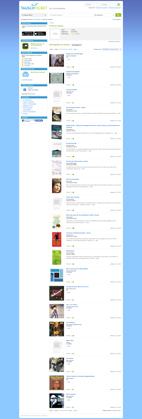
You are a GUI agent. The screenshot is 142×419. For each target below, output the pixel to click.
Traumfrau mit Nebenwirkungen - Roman (78, 233)
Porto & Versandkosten (29, 111)
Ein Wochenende (71, 143)
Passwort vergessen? (115, 8)
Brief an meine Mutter (72, 179)
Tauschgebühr (27, 110)
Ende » (76, 49)
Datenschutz (27, 415)
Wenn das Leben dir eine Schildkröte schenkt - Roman (82, 215)
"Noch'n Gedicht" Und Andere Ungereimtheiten (80, 376)
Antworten (32, 94)
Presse (39, 415)
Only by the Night (71, 89)
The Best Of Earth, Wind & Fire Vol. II (77, 286)
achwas (112, 67)
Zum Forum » (34, 48)
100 (120, 410)
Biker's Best (70, 340)
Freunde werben (27, 108)
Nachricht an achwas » (115, 41)
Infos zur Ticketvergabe (29, 104)
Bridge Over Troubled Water (74, 54)
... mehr (68, 59)
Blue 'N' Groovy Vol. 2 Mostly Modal (77, 269)
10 (112, 410)
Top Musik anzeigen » (27, 80)
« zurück (51, 22)
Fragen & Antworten (28, 102)
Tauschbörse (37, 19)
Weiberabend (70, 251)
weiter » (71, 49)
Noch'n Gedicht (71, 394)
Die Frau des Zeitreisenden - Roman (77, 161)
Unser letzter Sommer (72, 197)
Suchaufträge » (117, 19)
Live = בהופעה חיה (71, 304)
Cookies (34, 415)
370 (78, 34)
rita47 (25, 65)
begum (26, 62)
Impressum (44, 415)
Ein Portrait (69, 358)
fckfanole (26, 59)
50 (117, 410)
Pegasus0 (26, 60)
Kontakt (25, 113)
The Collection (70, 322)
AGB (22, 415)
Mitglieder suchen (28, 106)
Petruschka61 (27, 64)
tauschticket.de (29, 120)
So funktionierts (27, 100)
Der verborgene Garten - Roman (76, 107)
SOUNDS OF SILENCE (73, 71)
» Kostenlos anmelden (101, 8)
